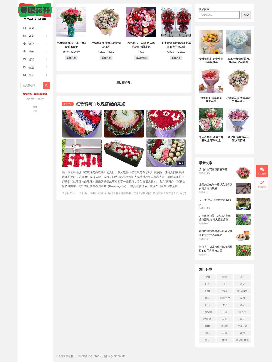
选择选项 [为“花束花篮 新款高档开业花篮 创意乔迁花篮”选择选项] (176, 58)
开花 (224, 312)
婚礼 (207, 333)
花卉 (242, 276)
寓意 (207, 340)
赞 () (181, 193)
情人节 (242, 312)
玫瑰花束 (158, 193)
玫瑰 (135, 193)
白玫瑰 (169, 193)
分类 (28, 35)
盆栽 (207, 297)
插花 (224, 290)
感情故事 (126, 193)
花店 (224, 319)
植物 (28, 51)
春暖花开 (35, 11)
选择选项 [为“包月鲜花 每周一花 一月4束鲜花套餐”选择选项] (71, 58)
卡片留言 (207, 312)
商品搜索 (204, 9)
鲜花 (28, 43)
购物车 (41, 98)
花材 (242, 333)
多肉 (207, 326)
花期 (224, 333)
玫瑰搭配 (145, 193)
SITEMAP (119, 356)
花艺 (28, 75)
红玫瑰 (225, 326)
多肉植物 (242, 290)
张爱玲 (102, 193)
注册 (35, 111)
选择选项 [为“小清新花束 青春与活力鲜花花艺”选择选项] (106, 58)
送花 (242, 305)
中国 (224, 340)
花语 (207, 283)
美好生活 (67, 104)
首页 (28, 27)
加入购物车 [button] (141, 58)
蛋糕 (28, 59)
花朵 (242, 283)
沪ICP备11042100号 (90, 356)
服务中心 (107, 356)
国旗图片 (225, 297)
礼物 (207, 290)
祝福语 (207, 319)
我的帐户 (30, 98)
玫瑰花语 (242, 326)
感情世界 (113, 193)
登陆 (35, 106)
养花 (242, 319)
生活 (28, 67)
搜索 (246, 14)
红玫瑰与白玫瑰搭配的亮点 (100, 104)
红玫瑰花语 (242, 340)
